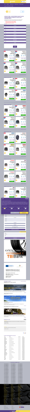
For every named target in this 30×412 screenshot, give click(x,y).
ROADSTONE (12, 401)
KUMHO (5, 358)
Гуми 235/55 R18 (20, 369)
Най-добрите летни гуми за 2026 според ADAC (10, 282)
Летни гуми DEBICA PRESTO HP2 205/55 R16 (11, 147)
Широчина (15, 28)
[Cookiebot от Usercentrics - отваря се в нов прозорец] (25, 198)
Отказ (15, 212)
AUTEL (5, 386)
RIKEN (5, 401)
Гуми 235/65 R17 (13, 373)
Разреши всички (24, 212)
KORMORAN (5, 341)
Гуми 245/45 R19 (20, 372)
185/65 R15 (23, 341)
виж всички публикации (23, 281)
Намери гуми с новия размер (15, 229)
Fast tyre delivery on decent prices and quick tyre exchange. (15, 328)
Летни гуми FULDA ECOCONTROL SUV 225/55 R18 (12, 162)
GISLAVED (12, 391)
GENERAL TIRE (6, 391)
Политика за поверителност (6, 408)
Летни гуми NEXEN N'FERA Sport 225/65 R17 (11, 189)
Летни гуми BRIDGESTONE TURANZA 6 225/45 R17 (12, 119)
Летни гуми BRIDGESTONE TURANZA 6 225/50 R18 (23, 65)
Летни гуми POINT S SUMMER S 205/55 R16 (11, 134)
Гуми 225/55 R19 (6, 377)
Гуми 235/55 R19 (20, 370)
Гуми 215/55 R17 (6, 366)
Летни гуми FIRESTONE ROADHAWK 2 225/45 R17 (23, 108)
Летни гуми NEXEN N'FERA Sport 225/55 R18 (23, 162)
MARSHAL (12, 395)
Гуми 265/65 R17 (6, 381)
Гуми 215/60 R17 (13, 370)
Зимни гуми (22, 12)
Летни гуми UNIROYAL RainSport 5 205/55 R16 (23, 135)
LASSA (19, 394)
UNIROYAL (5, 350)
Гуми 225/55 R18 (13, 369)
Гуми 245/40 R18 (20, 380)
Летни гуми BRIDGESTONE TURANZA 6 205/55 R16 (12, 53)
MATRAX (5, 397)
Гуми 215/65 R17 (6, 373)
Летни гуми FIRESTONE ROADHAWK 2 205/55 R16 (23, 147)
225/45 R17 (23, 343)
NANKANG (5, 398)
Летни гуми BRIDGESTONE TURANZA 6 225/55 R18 (23, 174)
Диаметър (15, 34)
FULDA (19, 390)
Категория (15, 25)
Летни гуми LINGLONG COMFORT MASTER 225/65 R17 (23, 189)
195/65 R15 (23, 342)
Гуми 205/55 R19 (20, 376)
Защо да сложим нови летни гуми (8, 293)
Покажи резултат (15, 46)
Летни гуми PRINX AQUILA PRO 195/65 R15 (23, 80)
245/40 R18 (23, 352)
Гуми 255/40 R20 (20, 381)
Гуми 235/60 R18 (20, 377)
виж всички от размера (23, 101)
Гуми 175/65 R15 (13, 380)
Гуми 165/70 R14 (6, 380)
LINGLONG (5, 395)
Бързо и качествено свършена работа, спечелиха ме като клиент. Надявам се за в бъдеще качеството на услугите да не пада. (15, 322)
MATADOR (19, 395)
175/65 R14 (23, 350)
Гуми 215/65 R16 (6, 370)
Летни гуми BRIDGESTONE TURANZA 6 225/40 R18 (23, 53)
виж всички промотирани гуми (22, 74)
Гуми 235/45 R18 (6, 376)
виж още (25, 292)
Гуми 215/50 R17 (13, 366)
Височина (15, 31)
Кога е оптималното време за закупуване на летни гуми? (11, 306)
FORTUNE (12, 390)
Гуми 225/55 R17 (20, 366)
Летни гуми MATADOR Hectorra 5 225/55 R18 (11, 173)
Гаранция (12, 408)
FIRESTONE (5, 390)
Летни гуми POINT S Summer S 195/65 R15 (23, 91)
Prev (24, 319)
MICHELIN (12, 397)
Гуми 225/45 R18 (6, 369)
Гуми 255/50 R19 (6, 372)
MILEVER (19, 397)
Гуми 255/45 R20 (13, 381)
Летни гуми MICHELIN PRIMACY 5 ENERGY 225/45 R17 (11, 108)
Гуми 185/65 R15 (6, 365)
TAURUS (5, 344)
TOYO (18, 402)
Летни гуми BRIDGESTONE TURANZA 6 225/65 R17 (12, 65)
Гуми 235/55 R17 (20, 373)
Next (25, 319)
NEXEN (12, 398)
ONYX (18, 398)
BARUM (12, 386)
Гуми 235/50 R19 (13, 377)
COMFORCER (12, 387)
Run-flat (15, 42)
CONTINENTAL (20, 387)
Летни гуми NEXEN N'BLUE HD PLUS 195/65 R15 (12, 80)
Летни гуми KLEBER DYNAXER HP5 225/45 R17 (23, 119)
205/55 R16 (23, 351)
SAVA (18, 401)
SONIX (5, 359)
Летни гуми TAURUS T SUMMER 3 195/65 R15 (11, 91)
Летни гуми (8, 12)
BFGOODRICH (20, 386)
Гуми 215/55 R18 (13, 372)
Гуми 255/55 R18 (13, 376)
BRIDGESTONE (6, 387)
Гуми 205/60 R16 (13, 365)
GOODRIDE (19, 391)
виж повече (11, 60)
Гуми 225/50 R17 (20, 365)
